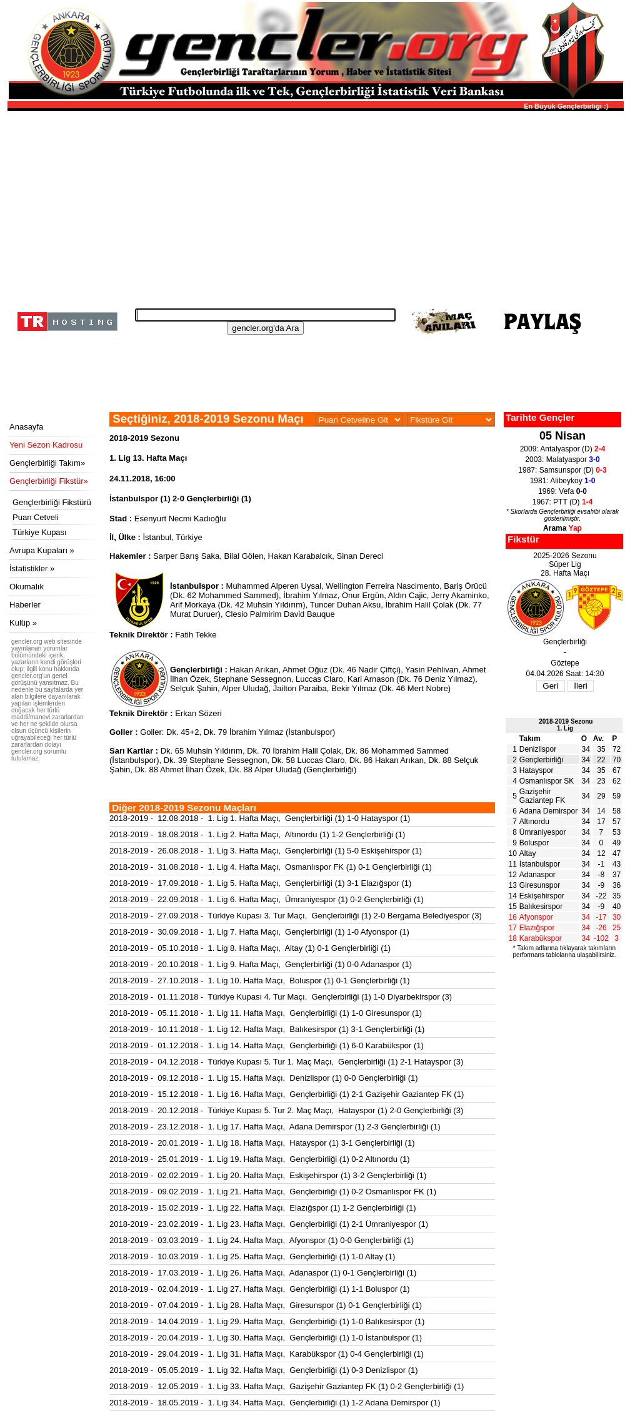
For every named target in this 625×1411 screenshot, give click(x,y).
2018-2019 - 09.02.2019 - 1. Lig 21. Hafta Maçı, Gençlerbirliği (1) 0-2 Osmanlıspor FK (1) (272, 1191)
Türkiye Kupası (39, 532)
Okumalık (26, 586)
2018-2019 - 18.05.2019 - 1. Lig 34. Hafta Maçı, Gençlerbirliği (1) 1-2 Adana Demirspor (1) (275, 1402)
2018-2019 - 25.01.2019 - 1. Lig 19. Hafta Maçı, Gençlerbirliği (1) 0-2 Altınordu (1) (259, 1159)
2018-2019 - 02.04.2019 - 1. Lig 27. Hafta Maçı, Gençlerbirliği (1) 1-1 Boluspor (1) (259, 1289)
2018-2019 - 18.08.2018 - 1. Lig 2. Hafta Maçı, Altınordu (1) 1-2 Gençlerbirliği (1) (257, 834)
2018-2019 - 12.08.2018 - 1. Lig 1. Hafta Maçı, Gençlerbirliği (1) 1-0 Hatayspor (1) (259, 818)
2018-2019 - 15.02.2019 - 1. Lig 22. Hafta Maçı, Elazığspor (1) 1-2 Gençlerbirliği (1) (262, 1207)
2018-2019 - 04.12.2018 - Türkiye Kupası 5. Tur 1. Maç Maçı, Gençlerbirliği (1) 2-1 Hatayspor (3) (286, 1061)
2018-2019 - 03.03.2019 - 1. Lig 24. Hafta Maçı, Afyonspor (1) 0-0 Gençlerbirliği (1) (261, 1240)
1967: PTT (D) (562, 502)
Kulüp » (23, 622)
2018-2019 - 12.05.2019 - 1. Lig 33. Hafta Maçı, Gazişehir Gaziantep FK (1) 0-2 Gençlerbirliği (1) (286, 1386)
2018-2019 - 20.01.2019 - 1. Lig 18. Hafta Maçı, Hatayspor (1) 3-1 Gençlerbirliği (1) (261, 1143)
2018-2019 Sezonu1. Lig (565, 725)
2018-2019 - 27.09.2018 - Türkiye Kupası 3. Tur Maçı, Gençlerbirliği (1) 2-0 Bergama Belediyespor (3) (295, 915)
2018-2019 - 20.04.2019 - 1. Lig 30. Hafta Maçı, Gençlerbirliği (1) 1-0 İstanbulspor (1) (265, 1337)
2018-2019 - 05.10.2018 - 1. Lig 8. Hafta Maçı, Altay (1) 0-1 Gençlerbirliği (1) (250, 948)
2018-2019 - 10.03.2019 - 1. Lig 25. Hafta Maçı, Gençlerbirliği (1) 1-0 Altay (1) (252, 1256)
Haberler (25, 604)
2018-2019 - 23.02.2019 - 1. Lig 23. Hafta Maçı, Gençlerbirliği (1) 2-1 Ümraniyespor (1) (268, 1224)
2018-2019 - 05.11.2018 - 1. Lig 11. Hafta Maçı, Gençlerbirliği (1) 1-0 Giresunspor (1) (265, 1013)
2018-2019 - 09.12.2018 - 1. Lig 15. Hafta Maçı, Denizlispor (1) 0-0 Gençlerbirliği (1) (263, 1078)
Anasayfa (26, 426)
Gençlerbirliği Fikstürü (51, 502)
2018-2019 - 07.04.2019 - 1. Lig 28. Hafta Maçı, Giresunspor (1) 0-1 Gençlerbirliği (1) (265, 1305)
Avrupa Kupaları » (41, 550)
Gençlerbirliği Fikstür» (48, 481)
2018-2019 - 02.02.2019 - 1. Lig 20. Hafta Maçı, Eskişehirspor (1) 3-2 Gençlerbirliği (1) (267, 1175)
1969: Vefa (562, 491)
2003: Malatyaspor (562, 459)
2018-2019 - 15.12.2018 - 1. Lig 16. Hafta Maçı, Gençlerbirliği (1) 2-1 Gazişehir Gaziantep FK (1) (286, 1094)
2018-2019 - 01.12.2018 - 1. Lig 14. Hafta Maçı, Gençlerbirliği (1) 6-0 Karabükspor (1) (266, 1045)
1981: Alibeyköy (563, 480)
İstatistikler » (31, 568)
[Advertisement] (313, 206)
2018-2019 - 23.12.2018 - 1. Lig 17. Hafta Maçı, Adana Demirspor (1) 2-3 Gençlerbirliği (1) (275, 1126)
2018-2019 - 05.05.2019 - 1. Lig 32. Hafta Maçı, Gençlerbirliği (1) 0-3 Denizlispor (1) (263, 1370)
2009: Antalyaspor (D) (563, 449)
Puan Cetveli (35, 517)
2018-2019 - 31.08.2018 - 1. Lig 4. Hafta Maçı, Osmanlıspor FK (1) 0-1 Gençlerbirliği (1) (270, 867)
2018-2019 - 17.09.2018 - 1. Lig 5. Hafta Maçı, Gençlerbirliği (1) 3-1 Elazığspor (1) (260, 883)
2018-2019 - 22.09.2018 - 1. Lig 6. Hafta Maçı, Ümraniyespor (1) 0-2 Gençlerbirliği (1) (266, 899)
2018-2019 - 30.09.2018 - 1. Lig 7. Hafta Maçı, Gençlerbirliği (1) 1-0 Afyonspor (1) (259, 932)
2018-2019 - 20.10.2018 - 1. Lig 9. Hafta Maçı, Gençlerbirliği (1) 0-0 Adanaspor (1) (260, 964)
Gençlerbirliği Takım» (47, 463)
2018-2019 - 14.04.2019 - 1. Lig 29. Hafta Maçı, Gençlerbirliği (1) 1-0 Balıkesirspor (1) (266, 1321)
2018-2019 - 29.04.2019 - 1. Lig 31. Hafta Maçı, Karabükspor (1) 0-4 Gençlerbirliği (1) (266, 1354)
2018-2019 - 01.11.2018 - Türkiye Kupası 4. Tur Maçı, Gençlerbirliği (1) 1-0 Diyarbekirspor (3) (280, 996)
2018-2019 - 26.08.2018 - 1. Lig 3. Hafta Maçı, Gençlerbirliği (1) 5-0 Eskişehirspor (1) (265, 850)
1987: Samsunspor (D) (562, 470)
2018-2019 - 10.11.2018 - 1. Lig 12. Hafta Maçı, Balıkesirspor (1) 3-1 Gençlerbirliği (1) (266, 1029)
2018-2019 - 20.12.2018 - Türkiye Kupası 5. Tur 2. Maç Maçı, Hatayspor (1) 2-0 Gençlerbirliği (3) (286, 1110)
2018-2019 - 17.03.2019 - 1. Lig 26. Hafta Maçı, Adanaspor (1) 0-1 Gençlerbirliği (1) (262, 1272)
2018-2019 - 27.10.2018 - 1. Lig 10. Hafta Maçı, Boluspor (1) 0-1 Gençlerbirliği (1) (259, 980)
